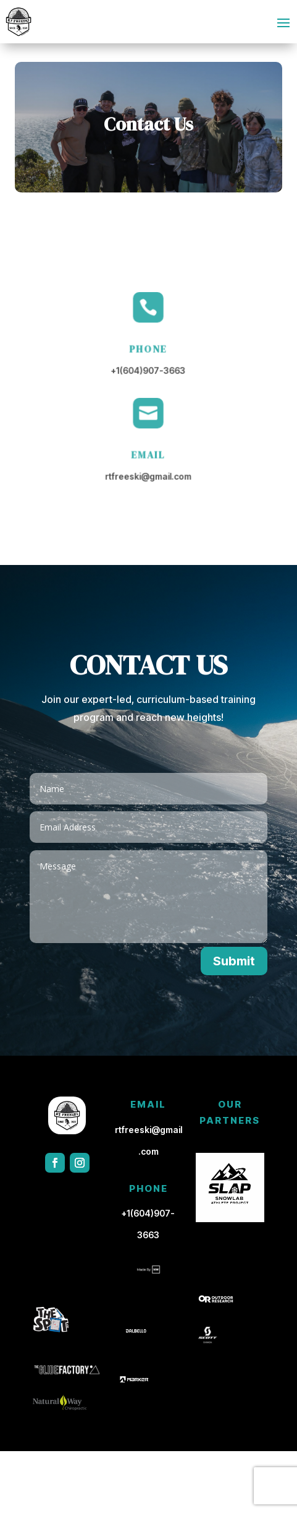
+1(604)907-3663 (148, 370)
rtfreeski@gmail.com (148, 476)
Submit (234, 961)
